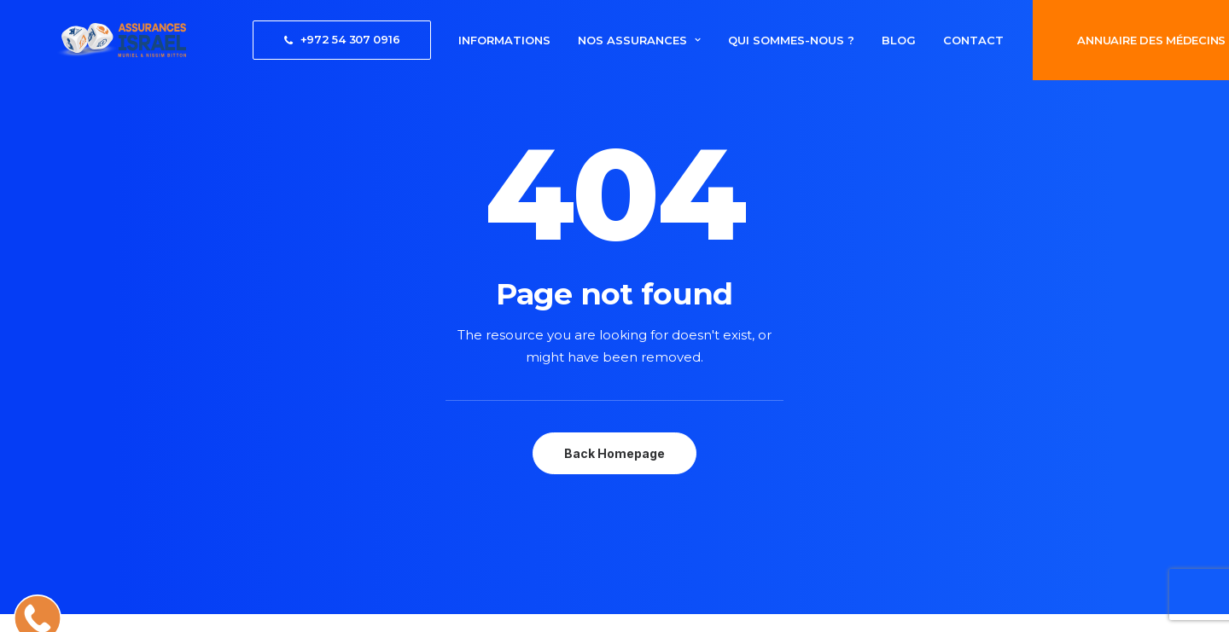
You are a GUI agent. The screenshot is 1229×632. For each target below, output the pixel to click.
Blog (851, 40)
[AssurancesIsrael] (96, 40)
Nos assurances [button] (591, 40)
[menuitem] (294, 40)
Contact (925, 40)
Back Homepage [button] (614, 453)
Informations (457, 40)
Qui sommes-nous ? (743, 40)
